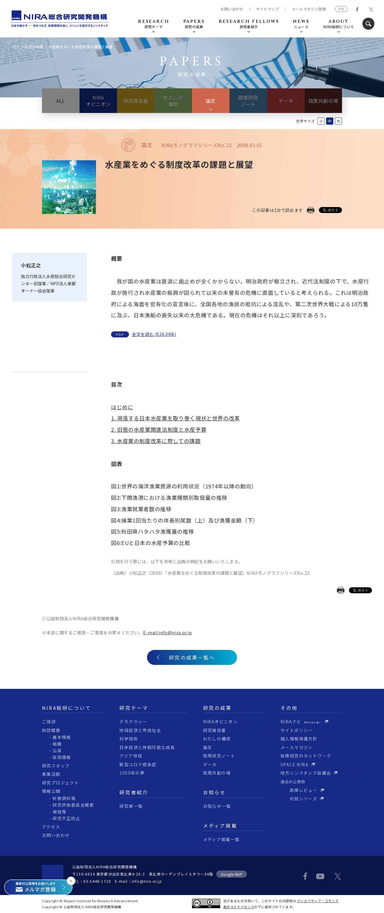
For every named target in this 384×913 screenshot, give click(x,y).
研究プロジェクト (60, 783)
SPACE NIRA (294, 764)
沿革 (57, 751)
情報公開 (51, 791)
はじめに (122, 407)
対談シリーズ (298, 799)
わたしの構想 (173, 101)
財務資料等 (64, 798)
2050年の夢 (132, 773)
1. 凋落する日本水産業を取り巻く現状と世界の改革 (175, 418)
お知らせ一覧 (217, 806)
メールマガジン (296, 747)
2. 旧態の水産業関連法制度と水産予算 (158, 429)
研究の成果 (34, 46)
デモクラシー (133, 722)
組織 (57, 744)
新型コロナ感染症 (137, 764)
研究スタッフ (56, 766)
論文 (211, 100)
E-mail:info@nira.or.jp (167, 633)
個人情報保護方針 (298, 739)
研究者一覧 (130, 806)
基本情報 (61, 737)
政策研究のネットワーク (305, 756)
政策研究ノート (248, 101)
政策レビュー (298, 790)
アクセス (51, 827)
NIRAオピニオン (98, 101)
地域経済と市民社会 (140, 730)
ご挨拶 (49, 722)
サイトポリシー (296, 730)
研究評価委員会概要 (73, 805)
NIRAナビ (301, 722)
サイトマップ (267, 9)
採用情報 (61, 757)
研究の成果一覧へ (192, 657)
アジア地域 (130, 756)
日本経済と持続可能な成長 (147, 747)
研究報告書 (135, 100)
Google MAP (232, 873)
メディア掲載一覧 (221, 839)
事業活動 (51, 774)
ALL (60, 100)
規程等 (59, 812)
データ (285, 100)
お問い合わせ (231, 9)
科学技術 (128, 739)
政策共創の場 (323, 100)
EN (341, 9)
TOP (16, 47)
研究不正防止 (66, 818)
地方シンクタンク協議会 (305, 773)
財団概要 (51, 730)
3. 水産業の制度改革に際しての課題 (156, 441)
